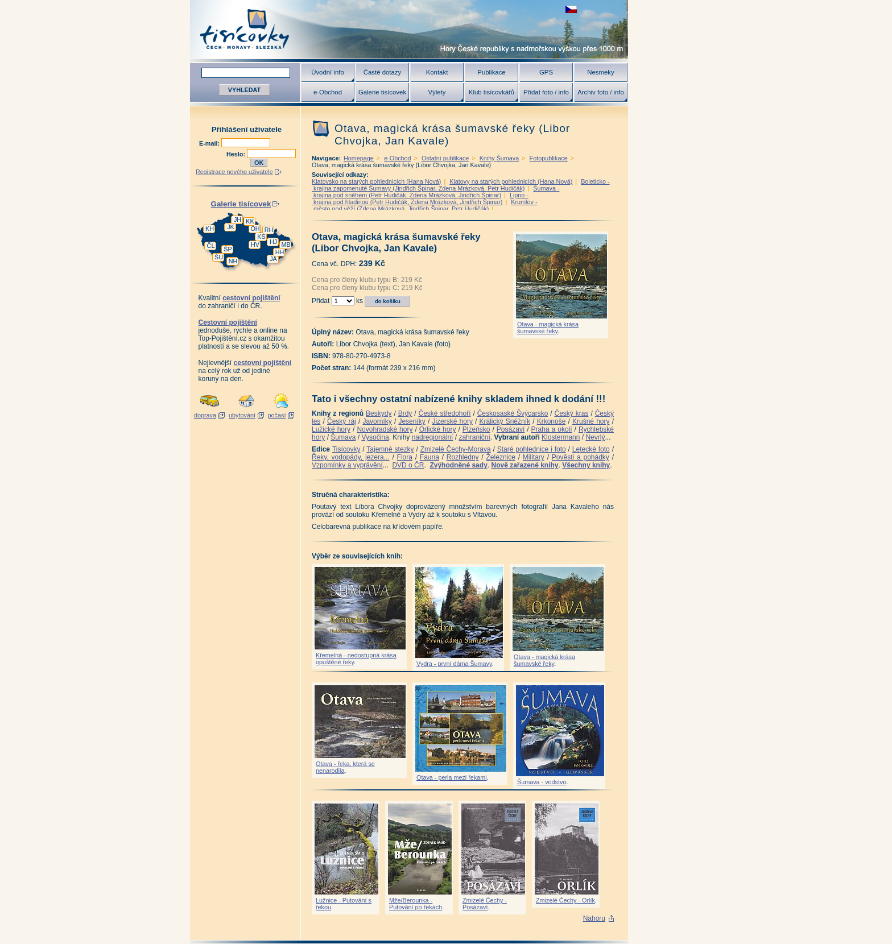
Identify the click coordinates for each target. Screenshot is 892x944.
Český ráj (341, 421)
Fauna (429, 457)
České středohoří (445, 413)
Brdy (405, 413)
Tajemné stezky (390, 449)
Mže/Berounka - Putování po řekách (415, 903)
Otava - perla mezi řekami (451, 777)
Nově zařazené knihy (524, 465)
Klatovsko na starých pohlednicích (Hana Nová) (376, 181)
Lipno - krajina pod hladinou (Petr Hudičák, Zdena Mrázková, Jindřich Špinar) (420, 198)
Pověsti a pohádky (580, 457)
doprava (205, 415)
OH (254, 228)
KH (209, 228)
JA (273, 258)
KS (261, 236)
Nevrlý (595, 437)
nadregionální (432, 437)
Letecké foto (591, 449)
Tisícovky (346, 449)
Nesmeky (600, 72)
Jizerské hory (452, 421)
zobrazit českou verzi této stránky (571, 9)
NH (233, 261)
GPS (546, 72)
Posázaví (511, 429)
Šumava (343, 437)
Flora (404, 457)
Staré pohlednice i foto (531, 449)
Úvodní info (327, 72)
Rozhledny (463, 457)
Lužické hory (331, 429)
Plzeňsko (476, 429)
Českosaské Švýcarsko (512, 413)
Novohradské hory (384, 429)
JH (237, 219)
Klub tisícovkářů (491, 92)
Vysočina (375, 437)
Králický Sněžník (505, 421)
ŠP (228, 249)
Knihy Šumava (499, 158)
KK (250, 221)
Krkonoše (551, 421)
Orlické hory (437, 429)
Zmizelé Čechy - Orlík (565, 900)
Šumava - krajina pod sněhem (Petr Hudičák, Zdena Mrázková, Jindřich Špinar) (435, 191)
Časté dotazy (382, 72)
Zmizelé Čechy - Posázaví (484, 903)
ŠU (218, 257)
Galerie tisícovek (382, 92)
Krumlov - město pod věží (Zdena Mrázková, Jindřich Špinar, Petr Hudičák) (424, 205)
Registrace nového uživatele (234, 171)
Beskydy (378, 413)
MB (285, 244)
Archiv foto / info (600, 92)
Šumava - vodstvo (541, 782)
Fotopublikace (549, 158)
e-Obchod (327, 92)
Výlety (436, 92)
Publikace (491, 72)
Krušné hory (591, 421)
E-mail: (210, 143)
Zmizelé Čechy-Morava (455, 449)
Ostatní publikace (445, 158)
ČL (211, 245)
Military (533, 457)
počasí (277, 415)
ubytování (242, 415)
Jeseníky (411, 421)
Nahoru (594, 918)
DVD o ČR (408, 465)
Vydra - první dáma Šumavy (454, 663)
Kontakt (437, 72)
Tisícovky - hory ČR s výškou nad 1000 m (409, 29)
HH (279, 252)
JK (230, 226)
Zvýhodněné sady (458, 465)
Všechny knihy (586, 465)
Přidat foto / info (546, 92)
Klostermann (561, 437)
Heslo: (236, 154)
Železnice (500, 457)
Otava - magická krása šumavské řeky (548, 327)
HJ (273, 241)
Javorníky (376, 421)
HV (255, 244)
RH (269, 229)
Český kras (572, 413)
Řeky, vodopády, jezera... (351, 457)
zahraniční (474, 437)
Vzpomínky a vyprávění (347, 465)
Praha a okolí (551, 429)
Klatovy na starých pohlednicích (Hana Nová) (510, 181)
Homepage (359, 158)
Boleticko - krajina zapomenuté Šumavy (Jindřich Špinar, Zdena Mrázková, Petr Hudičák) (461, 185)
